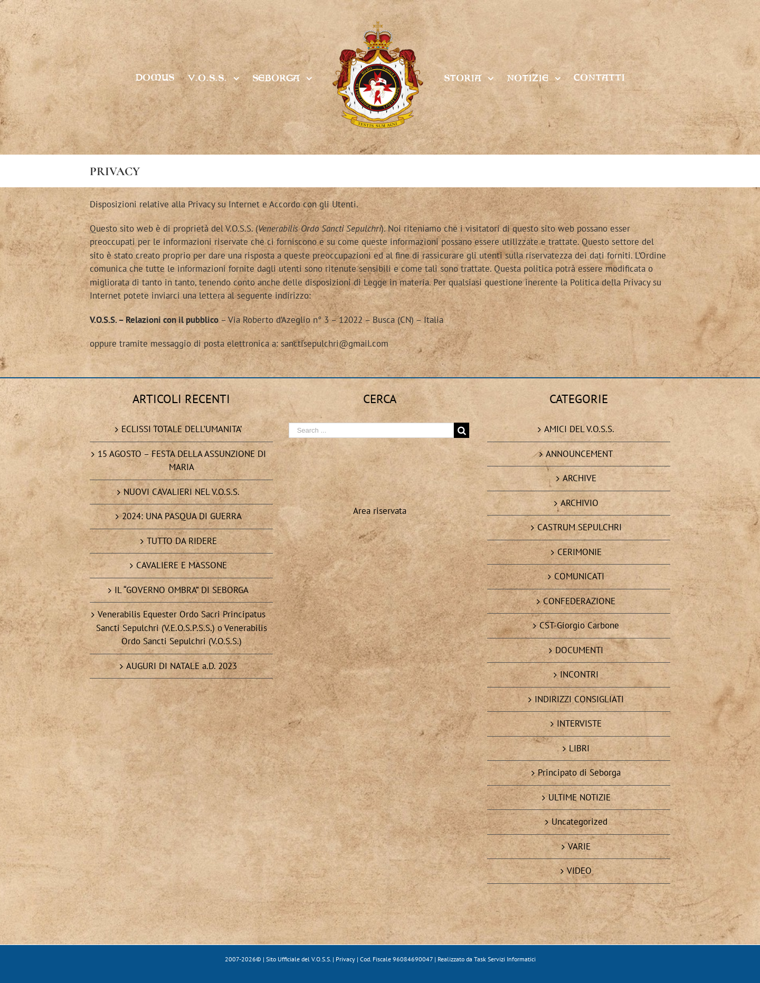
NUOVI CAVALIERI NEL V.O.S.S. (182, 492)
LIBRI (579, 748)
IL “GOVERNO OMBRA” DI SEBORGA (182, 590)
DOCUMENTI (579, 650)
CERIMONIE (579, 552)
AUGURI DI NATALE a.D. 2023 (181, 666)
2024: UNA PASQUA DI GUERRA (182, 516)
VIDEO (579, 870)
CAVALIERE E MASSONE (181, 565)
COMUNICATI (579, 576)
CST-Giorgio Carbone (579, 625)
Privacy (345, 959)
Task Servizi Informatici (505, 959)
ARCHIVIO (579, 503)
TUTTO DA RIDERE (182, 541)
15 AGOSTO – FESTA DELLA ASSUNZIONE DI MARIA (182, 460)
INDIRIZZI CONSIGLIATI (579, 699)
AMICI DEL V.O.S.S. (579, 429)
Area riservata (379, 511)
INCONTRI (579, 674)
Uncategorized (579, 821)
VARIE (579, 846)
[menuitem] (161, 77)
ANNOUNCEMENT (579, 454)
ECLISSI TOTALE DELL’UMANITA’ (181, 429)
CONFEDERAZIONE (579, 601)
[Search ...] (371, 430)
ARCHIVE (579, 478)
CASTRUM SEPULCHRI (579, 527)
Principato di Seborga (579, 772)
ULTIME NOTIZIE (579, 797)
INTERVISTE (579, 723)
